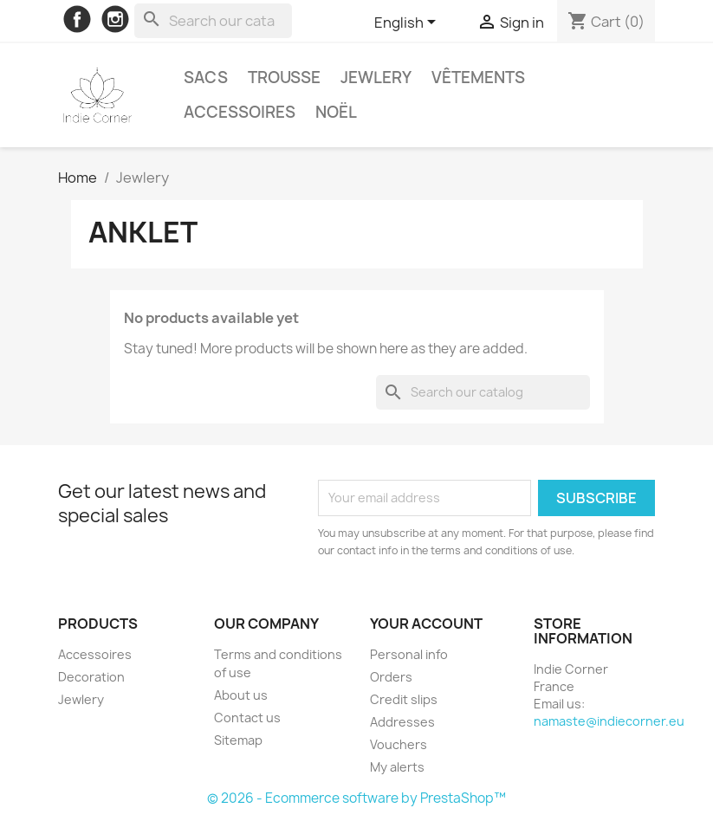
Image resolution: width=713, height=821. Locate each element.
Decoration (91, 677)
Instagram (115, 19)
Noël (336, 112)
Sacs (206, 77)
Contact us (247, 717)
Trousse (284, 77)
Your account (426, 623)
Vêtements (478, 77)
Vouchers (398, 744)
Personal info (409, 654)
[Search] (213, 20)
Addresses (402, 722)
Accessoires (239, 112)
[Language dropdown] (408, 23)
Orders (391, 677)
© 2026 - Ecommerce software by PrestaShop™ (356, 798)
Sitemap (238, 740)
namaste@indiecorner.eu (609, 721)
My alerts (397, 767)
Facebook (77, 19)
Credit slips (404, 699)
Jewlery (376, 77)
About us (241, 695)
